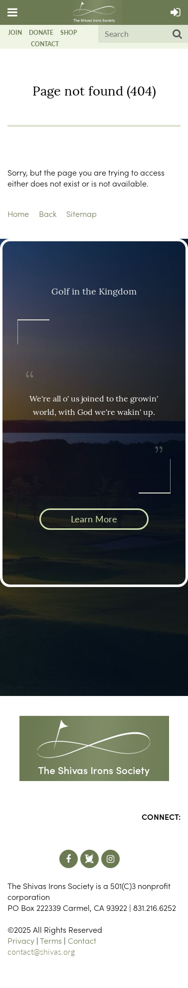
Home (18, 213)
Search (178, 34)
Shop (68, 32)
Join (15, 32)
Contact (45, 44)
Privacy (20, 940)
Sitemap (81, 213)
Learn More (94, 518)
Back (47, 213)
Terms (51, 940)
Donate (41, 32)
